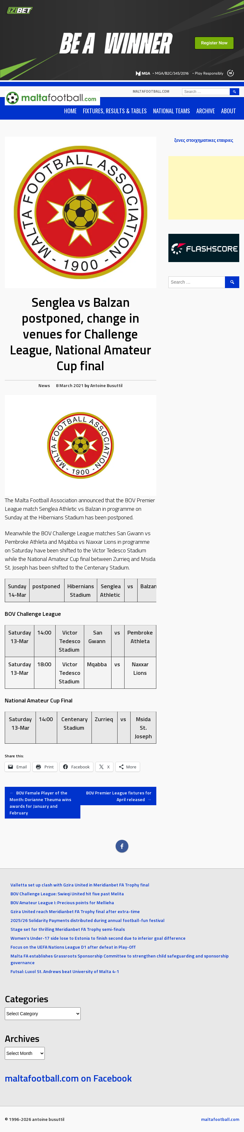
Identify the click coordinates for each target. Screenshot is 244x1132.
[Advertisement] (206, 188)
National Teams (171, 111)
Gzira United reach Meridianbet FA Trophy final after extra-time (75, 911)
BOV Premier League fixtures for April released (119, 796)
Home (70, 111)
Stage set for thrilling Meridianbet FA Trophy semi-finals (67, 929)
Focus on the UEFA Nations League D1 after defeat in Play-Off (73, 947)
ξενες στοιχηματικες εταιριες (203, 140)
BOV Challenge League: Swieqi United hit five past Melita (67, 893)
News (44, 385)
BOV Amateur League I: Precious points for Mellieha (62, 902)
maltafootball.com (151, 91)
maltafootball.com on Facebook (68, 1078)
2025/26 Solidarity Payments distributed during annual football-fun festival (87, 920)
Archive (205, 111)
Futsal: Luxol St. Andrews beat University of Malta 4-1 (64, 971)
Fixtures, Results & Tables (115, 111)
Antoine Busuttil (106, 385)
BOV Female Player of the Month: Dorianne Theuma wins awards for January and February (40, 802)
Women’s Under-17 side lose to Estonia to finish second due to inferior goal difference (98, 938)
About (228, 111)
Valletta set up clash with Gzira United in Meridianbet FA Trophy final (79, 884)
